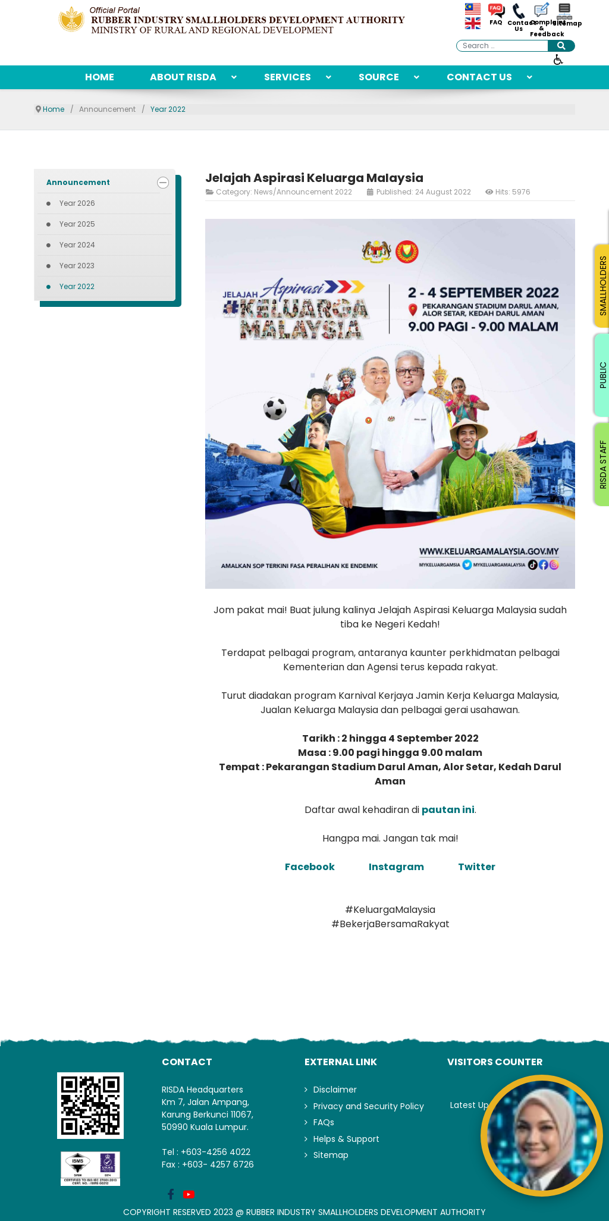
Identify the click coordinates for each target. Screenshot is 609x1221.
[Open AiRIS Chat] (541, 1136)
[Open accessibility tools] (558, 59)
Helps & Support (346, 1139)
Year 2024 (77, 245)
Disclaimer (335, 1090)
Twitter (476, 867)
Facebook (311, 867)
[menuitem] (99, 77)
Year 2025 (77, 224)
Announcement (78, 182)
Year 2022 (77, 286)
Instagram (396, 867)
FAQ (496, 23)
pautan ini (448, 810)
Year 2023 (77, 265)
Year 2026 (77, 203)
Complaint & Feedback (541, 28)
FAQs (323, 1122)
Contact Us (518, 26)
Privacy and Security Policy (368, 1106)
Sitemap (564, 24)
